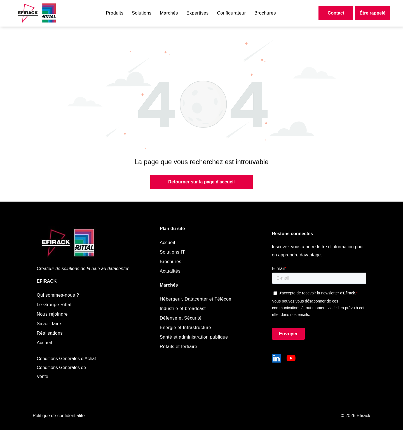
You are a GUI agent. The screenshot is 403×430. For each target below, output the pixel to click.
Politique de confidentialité (59, 415)
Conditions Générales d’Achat (66, 358)
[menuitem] (115, 13)
